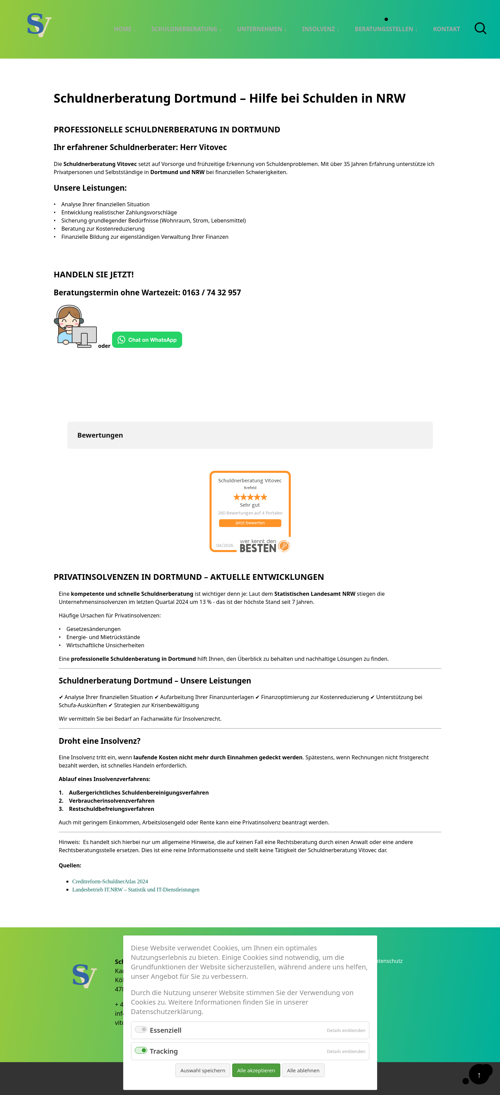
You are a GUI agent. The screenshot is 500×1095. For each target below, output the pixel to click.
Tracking (164, 1051)
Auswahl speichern (202, 1070)
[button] (67, 454)
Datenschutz (391, 959)
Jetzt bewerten (250, 522)
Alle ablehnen (303, 1070)
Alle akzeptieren (256, 1070)
